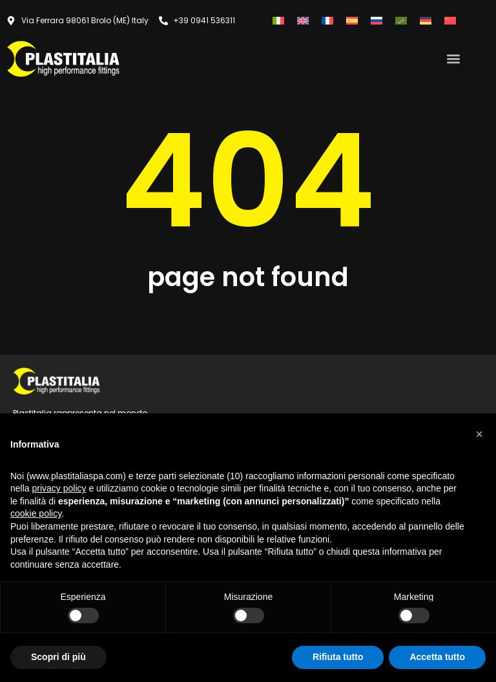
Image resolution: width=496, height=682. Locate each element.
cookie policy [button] (35, 513)
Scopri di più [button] (58, 657)
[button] (453, 58)
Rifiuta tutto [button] (338, 657)
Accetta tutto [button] (437, 657)
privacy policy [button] (59, 488)
